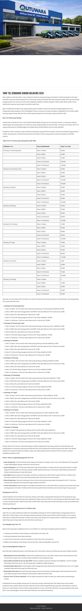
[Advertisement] (41, 72)
